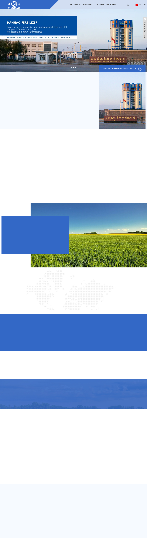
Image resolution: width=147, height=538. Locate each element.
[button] (71, 66)
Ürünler (78, 4)
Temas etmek (111, 4)
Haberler (100, 4)
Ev (71, 4)
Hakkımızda (88, 4)
